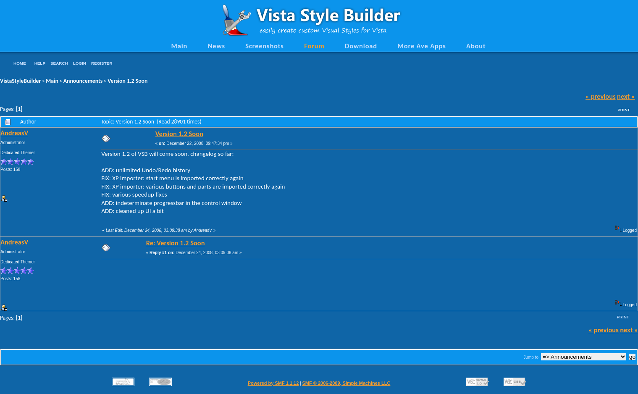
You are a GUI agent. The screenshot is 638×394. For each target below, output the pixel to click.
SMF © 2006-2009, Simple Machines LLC (346, 383)
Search (59, 63)
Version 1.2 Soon (127, 80)
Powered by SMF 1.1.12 (273, 383)
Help (39, 63)
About (476, 46)
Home (19, 63)
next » (626, 96)
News (216, 46)
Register (101, 63)
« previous (600, 96)
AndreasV (14, 133)
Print (623, 110)
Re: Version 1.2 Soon (175, 243)
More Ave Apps (421, 46)
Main (179, 46)
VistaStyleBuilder (20, 80)
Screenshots (264, 46)
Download (361, 46)
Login (79, 63)
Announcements (83, 80)
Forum (314, 46)
